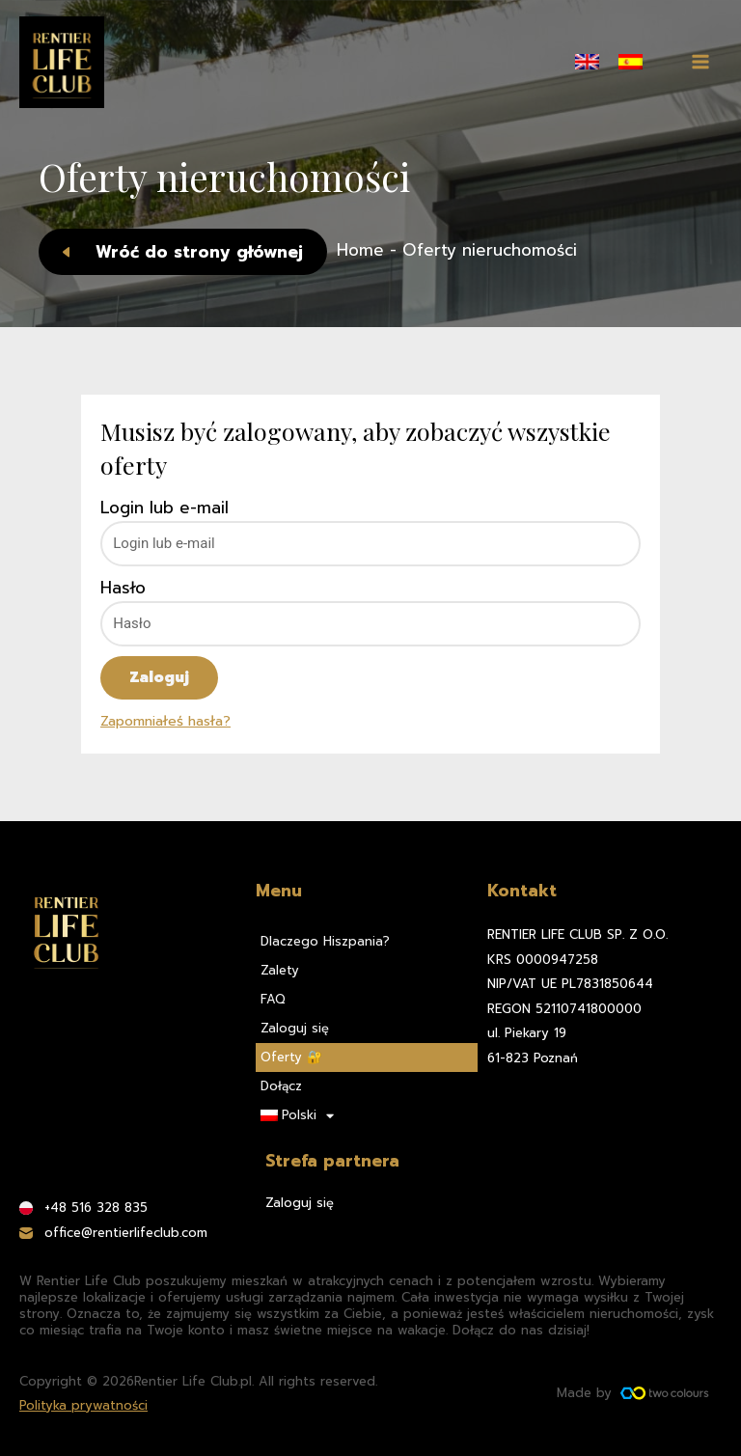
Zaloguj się (295, 1028)
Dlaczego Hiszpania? (325, 941)
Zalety (280, 970)
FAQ (273, 999)
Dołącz (281, 1086)
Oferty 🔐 (291, 1057)
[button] (183, 252)
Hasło (123, 588)
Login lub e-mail (164, 508)
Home (360, 249)
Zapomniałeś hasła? (165, 720)
